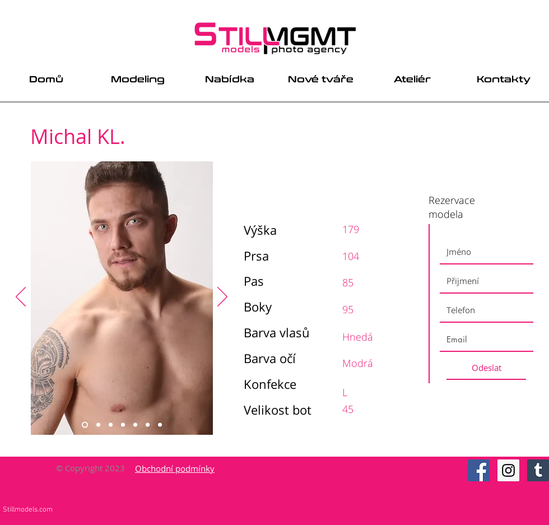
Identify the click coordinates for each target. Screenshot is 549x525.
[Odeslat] (486, 367)
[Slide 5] (135, 425)
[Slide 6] (148, 425)
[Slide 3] (111, 425)
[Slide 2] (98, 425)
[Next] (222, 297)
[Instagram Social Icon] (508, 470)
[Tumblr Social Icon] (538, 470)
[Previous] (21, 297)
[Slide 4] (123, 425)
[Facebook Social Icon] (479, 470)
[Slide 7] (160, 425)
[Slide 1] (85, 425)
